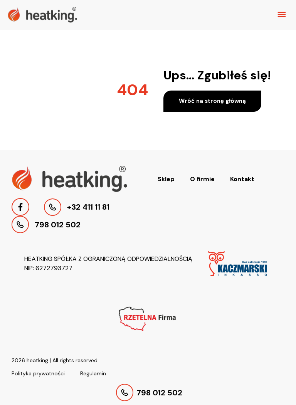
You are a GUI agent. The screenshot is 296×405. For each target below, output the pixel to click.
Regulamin (93, 373)
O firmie (202, 179)
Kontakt (242, 179)
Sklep (166, 179)
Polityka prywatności (38, 373)
